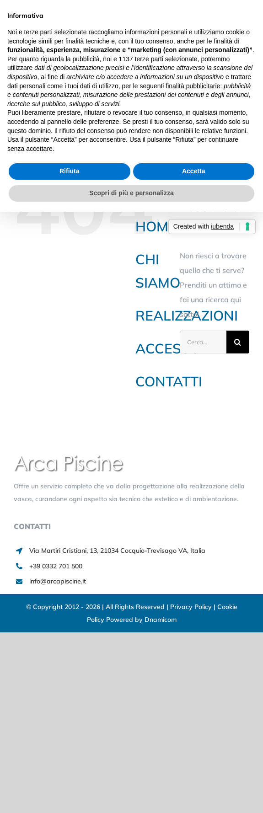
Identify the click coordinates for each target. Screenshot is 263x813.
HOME (156, 226)
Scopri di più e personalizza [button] (131, 193)
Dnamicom (161, 619)
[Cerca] (237, 342)
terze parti (149, 59)
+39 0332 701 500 (55, 566)
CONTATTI (168, 381)
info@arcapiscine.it (57, 581)
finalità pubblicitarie (193, 86)
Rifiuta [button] (69, 171)
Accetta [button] (193, 171)
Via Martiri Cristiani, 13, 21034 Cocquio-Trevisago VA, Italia (117, 550)
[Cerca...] (203, 342)
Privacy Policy (192, 607)
